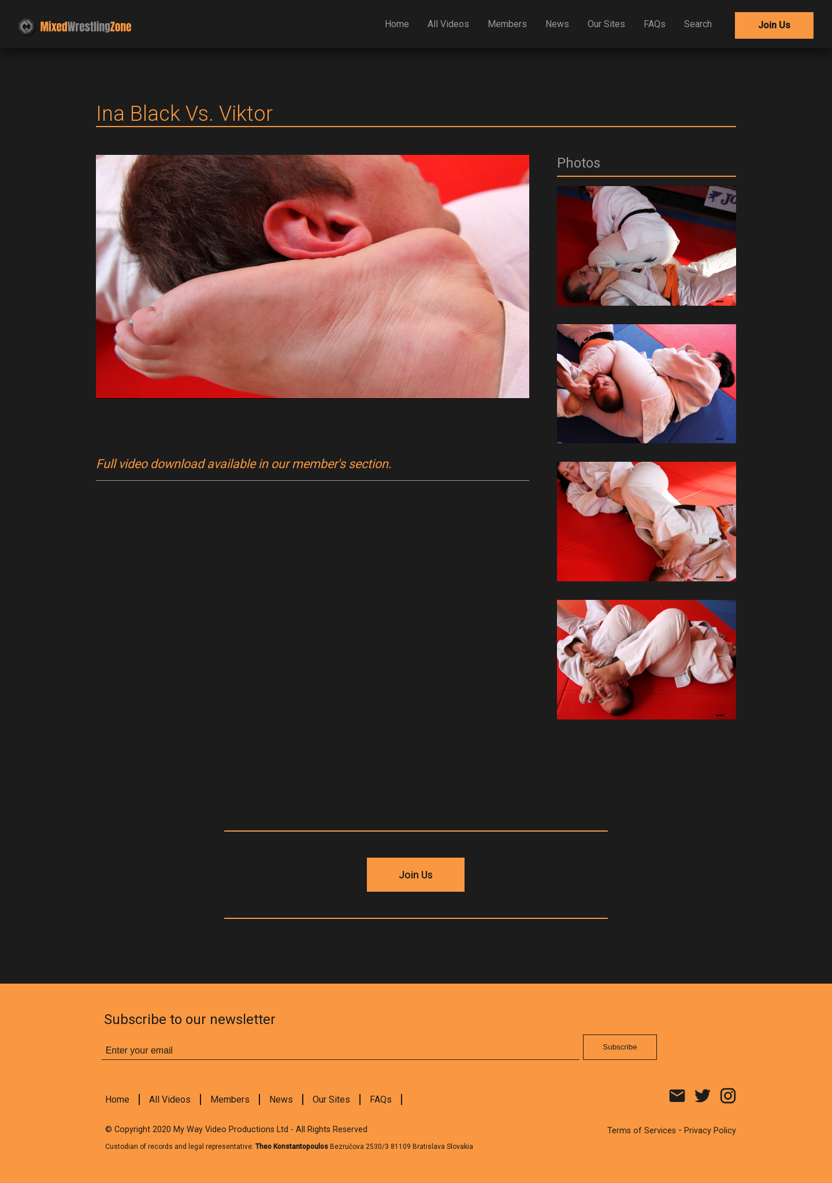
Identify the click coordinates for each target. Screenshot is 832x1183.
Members (507, 23)
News (557, 23)
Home (397, 23)
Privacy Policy (710, 1131)
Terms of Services (641, 1131)
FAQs (655, 23)
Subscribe (620, 1047)
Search (698, 23)
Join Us (774, 25)
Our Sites (606, 23)
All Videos (448, 23)
